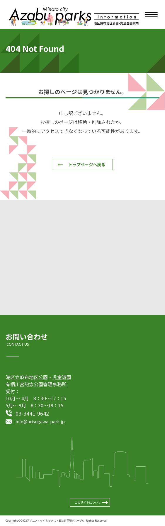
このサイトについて (87, 502)
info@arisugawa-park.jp (40, 421)
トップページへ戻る (86, 164)
